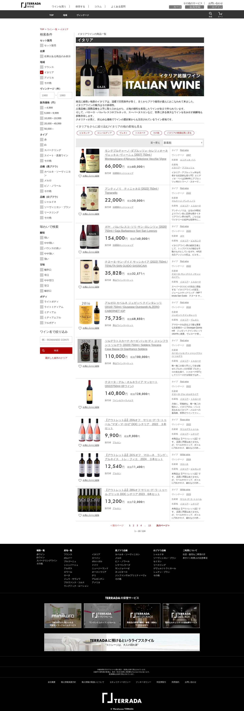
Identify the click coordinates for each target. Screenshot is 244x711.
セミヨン (157, 561)
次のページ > (162, 525)
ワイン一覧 (52, 29)
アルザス (68, 568)
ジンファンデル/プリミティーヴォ (130, 575)
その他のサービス (199, 3)
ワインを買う (56, 6)
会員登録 (199, 7)
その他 (156, 133)
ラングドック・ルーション (76, 585)
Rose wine (185, 419)
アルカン (117, 442)
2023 (188, 493)
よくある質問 (108, 6)
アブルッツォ (188, 167)
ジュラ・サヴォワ (72, 578)
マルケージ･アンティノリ (183, 200)
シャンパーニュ (71, 564)
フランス (68, 554)
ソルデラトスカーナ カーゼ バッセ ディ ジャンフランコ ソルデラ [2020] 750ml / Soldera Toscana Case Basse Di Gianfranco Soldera (136, 344)
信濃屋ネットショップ (123, 172)
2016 (188, 306)
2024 (188, 459)
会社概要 (51, 681)
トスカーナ (140, 133)
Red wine (184, 149)
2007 (188, 154)
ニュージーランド (100, 568)
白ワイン (41, 557)
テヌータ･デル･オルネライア (185, 393)
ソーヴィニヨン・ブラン (164, 557)
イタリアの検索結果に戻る (179, 133)
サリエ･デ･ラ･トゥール (191, 498)
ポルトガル (97, 561)
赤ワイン (41, 554)
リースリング (159, 564)
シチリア (195, 433)
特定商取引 (161, 681)
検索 (56, 349)
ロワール (68, 571)
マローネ (184, 463)
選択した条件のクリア (56, 357)
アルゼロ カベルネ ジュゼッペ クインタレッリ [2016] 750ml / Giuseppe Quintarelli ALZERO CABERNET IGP (133, 306)
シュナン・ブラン (161, 571)
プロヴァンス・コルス (74, 582)
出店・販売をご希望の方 (194, 554)
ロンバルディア (104, 133)
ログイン (219, 7)
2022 (188, 192)
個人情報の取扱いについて (93, 681)
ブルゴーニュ (70, 561)
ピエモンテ (84, 133)
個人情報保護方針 (68, 681)
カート (184, 7)
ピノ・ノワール (122, 561)
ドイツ (95, 564)
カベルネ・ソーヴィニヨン (127, 554)
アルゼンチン (98, 578)
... (145, 525)
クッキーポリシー (143, 681)
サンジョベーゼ (122, 568)
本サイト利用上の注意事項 (195, 557)
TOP (42, 29)
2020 (188, 230)
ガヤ (182, 235)
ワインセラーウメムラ (123, 399)
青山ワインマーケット (123, 279)
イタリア (64, 29)
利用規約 (175, 681)
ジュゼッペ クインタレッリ (184, 314)
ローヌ (67, 575)
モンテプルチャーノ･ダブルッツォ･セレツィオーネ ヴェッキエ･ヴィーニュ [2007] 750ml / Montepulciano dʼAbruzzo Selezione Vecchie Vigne (136, 154)
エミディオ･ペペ (187, 159)
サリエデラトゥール (189, 428)
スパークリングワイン (47, 560)
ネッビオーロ (121, 571)
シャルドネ (158, 554)
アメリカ (96, 582)
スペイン (96, 557)
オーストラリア (99, 571)
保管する (75, 6)
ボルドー (68, 557)
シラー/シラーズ (122, 564)
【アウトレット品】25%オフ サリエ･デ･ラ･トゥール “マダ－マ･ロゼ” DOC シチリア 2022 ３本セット (135, 423)
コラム (90, 6)
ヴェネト (123, 133)
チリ (94, 575)
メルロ (118, 557)
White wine (185, 454)
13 (149, 525)
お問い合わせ (217, 3)
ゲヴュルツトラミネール (164, 568)
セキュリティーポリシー (120, 681)
